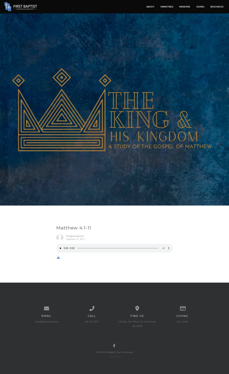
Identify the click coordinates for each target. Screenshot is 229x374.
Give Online (182, 321)
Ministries (167, 6)
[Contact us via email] (46, 308)
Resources (216, 6)
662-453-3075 (92, 321)
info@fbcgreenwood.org (46, 321)
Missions (184, 6)
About (150, 6)
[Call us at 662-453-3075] (91, 308)
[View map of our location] (137, 308)
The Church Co (114, 357)
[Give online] (182, 308)
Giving (200, 6)
